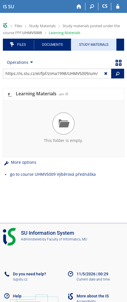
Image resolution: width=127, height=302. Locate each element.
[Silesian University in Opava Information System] (8, 6)
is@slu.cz (20, 279)
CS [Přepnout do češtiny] (105, 6)
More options (19, 162)
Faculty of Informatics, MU (67, 239)
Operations (17, 62)
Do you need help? (29, 274)
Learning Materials (64, 32)
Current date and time (93, 279)
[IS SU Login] (117, 6)
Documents (52, 45)
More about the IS (93, 296)
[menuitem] (18, 62)
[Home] (79, 6)
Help (17, 296)
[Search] (91, 6)
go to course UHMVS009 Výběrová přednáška (53, 174)
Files (18, 25)
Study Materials (42, 25)
